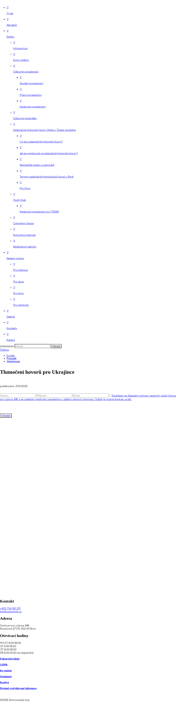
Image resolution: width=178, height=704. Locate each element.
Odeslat (5, 415)
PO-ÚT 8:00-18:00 (89, 643)
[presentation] (25, 407)
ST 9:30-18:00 (89, 646)
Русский (11, 358)
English (11, 355)
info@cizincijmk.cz (11, 611)
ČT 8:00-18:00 (89, 649)
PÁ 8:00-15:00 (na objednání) (89, 652)
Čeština (4, 349)
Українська (13, 361)
